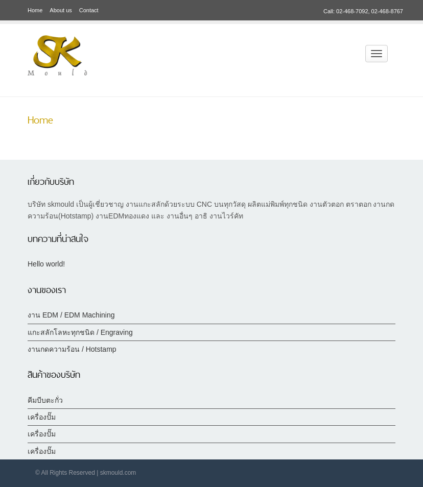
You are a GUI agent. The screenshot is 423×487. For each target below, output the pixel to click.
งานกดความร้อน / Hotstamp (72, 349)
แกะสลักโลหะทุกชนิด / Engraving (80, 332)
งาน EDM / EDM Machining (71, 315)
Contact (89, 10)
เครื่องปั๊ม (42, 417)
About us (61, 10)
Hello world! (46, 264)
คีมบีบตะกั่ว (45, 400)
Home (35, 10)
